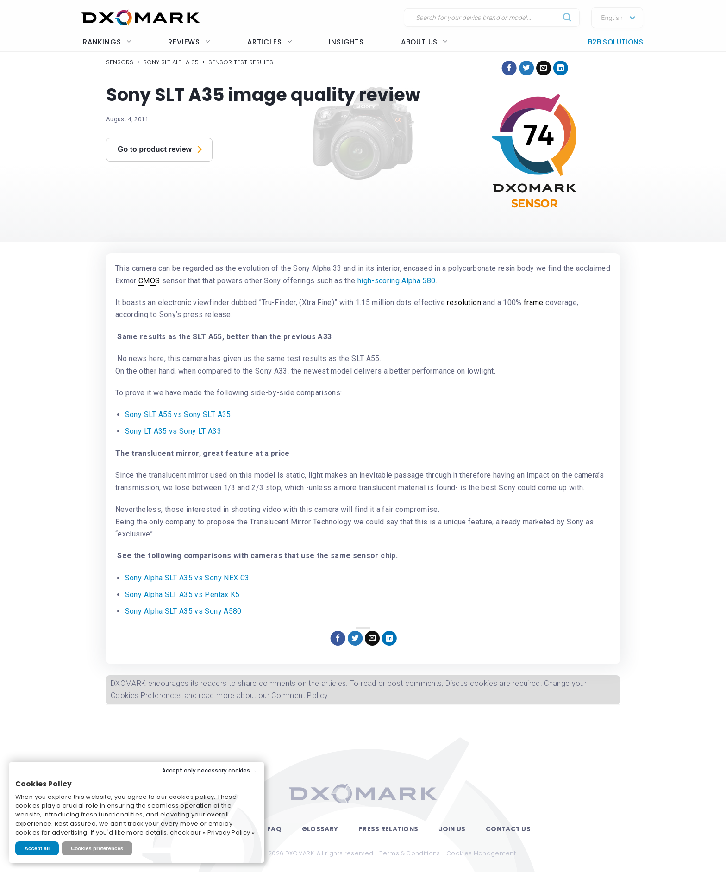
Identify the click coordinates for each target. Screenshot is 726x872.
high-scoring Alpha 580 (396, 280)
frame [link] (534, 302)
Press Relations (388, 829)
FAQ (274, 829)
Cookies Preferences (146, 695)
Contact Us (508, 829)
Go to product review (160, 149)
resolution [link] (464, 302)
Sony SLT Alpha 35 (171, 62)
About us (424, 42)
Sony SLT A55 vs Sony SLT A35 (178, 414)
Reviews (189, 42)
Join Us (451, 829)
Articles (269, 42)
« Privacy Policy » (229, 832)
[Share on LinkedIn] (560, 68)
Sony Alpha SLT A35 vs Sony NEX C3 (187, 577)
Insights (346, 42)
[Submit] (567, 17)
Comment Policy (299, 695)
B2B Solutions (615, 42)
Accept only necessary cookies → (209, 770)
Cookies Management (481, 853)
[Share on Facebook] (509, 68)
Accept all (37, 848)
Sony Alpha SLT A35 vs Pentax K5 (182, 594)
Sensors (119, 62)
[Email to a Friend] (543, 68)
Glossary (320, 829)
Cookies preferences (97, 848)
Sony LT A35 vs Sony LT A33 (173, 431)
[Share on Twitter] (526, 68)
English (612, 18)
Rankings (107, 42)
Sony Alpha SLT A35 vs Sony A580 (183, 611)
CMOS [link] (149, 280)
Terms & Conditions (409, 853)
